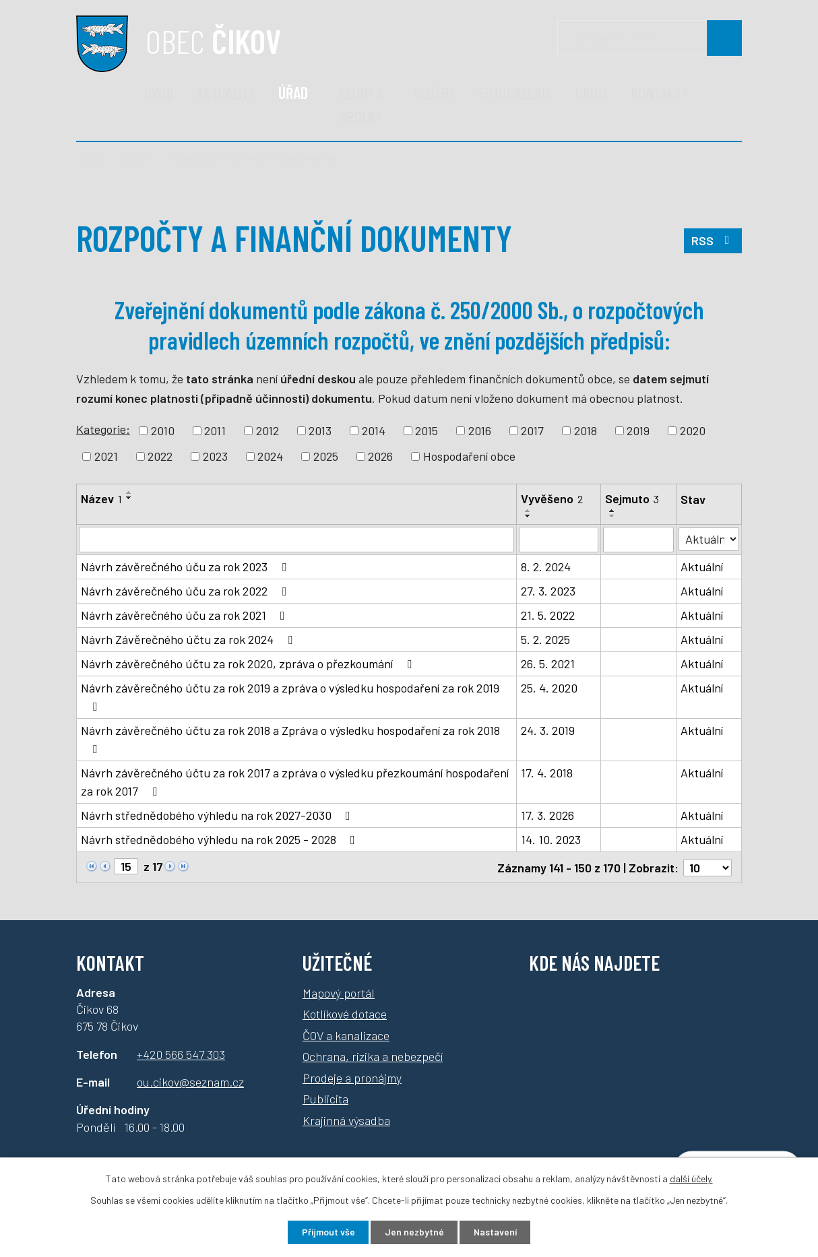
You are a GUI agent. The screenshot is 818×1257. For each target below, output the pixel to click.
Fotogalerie (515, 92)
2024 (270, 456)
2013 (320, 430)
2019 (638, 430)
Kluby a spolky (361, 105)
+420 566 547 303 (181, 1052)
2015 (426, 430)
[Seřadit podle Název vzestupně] (129, 492)
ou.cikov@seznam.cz (190, 1081)
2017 (532, 430)
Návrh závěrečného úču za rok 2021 (185, 615)
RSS (713, 241)
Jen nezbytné (414, 1232)
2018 (585, 430)
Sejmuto (632, 498)
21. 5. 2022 (548, 615)
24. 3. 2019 (548, 730)
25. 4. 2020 (550, 687)
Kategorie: (103, 429)
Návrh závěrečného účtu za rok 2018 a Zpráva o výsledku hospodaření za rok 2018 (290, 739)
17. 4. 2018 (547, 772)
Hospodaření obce (469, 456)
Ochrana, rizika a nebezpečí (373, 1055)
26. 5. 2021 (548, 663)
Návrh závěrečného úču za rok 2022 (186, 590)
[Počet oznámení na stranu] (707, 867)
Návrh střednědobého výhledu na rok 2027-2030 (218, 815)
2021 (106, 456)
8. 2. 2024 (546, 566)
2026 (380, 456)
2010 (163, 430)
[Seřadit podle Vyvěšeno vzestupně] (529, 510)
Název (101, 498)
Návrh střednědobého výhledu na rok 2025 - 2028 (220, 839)
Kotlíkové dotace (345, 1013)
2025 (325, 456)
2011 (215, 430)
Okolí (591, 92)
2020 (692, 430)
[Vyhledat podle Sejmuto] (638, 539)
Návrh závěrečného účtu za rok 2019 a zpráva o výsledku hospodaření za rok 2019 (290, 696)
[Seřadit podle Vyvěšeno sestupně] (529, 516)
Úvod (159, 92)
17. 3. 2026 (548, 815)
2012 (267, 430)
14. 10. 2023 (551, 839)
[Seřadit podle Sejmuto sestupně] (612, 516)
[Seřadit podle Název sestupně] (129, 498)
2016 (479, 430)
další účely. (691, 1178)
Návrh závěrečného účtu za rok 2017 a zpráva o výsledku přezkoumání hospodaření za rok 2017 (295, 781)
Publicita (325, 1098)
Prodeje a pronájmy (352, 1077)
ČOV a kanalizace (346, 1034)
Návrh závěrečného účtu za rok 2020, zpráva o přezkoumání (249, 663)
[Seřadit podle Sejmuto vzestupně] (612, 510)
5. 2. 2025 (546, 639)
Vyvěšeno (553, 498)
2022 (160, 456)
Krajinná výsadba (346, 1119)
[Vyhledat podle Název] (297, 539)
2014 (373, 430)
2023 (215, 456)
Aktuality (226, 92)
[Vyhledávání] (649, 38)
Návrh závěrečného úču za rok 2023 (186, 566)
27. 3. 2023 (549, 590)
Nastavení (496, 1232)
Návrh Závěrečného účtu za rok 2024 (189, 639)
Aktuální (702, 566)
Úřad (293, 92)
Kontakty (659, 92)
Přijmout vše (327, 1232)
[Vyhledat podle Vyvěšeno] (559, 539)
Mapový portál (339, 992)
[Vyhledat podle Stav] (709, 538)
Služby (434, 92)
